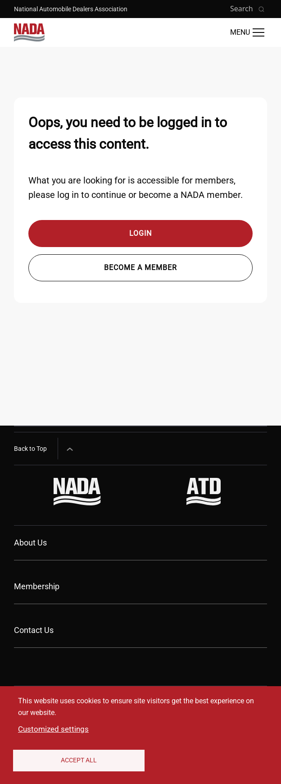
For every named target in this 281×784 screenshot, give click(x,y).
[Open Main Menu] (247, 32)
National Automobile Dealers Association (70, 9)
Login (140, 233)
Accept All (79, 760)
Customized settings (53, 729)
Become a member (140, 267)
